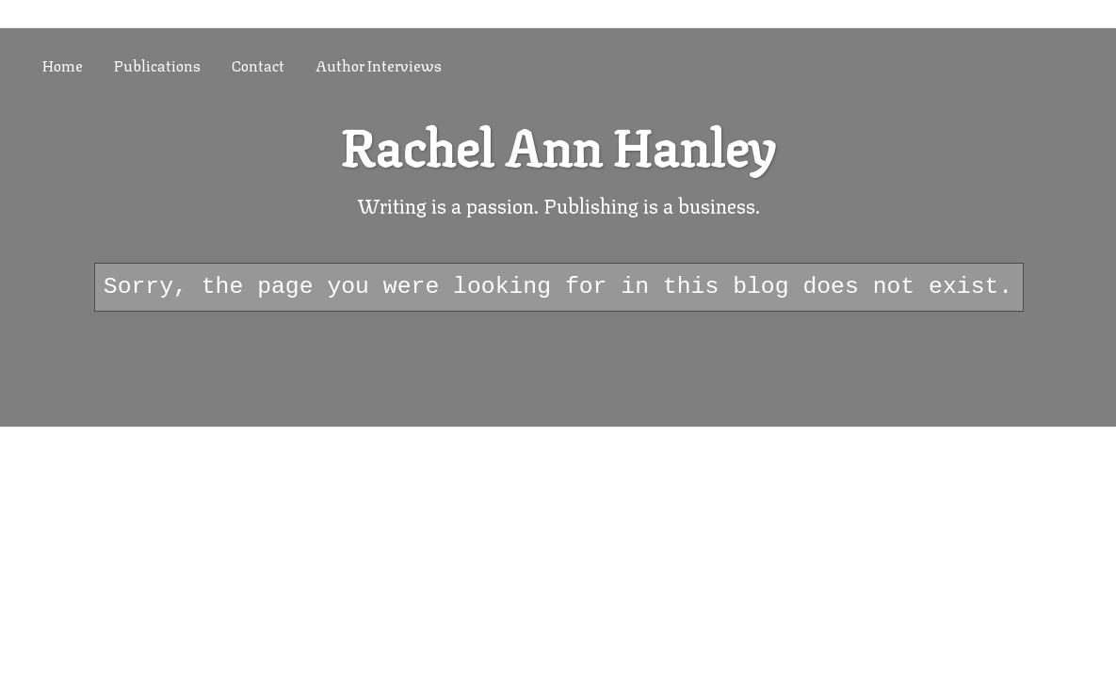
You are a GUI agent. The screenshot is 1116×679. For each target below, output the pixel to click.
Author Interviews (378, 64)
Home (62, 64)
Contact (258, 64)
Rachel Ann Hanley (558, 144)
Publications (157, 64)
